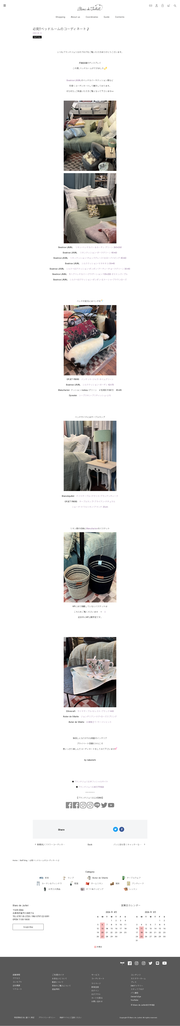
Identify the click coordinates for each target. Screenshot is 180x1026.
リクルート (17, 989)
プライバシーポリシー (47, 1017)
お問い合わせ (97, 1001)
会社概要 (16, 985)
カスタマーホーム (138, 978)
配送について (57, 982)
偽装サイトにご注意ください (71, 1017)
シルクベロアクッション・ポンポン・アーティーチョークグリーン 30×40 (98, 268)
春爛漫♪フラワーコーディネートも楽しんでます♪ (54, 844)
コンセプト (17, 981)
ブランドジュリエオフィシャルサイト (91, 781)
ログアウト (96, 994)
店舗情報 (16, 974)
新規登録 (95, 987)
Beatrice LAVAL (74, 80)
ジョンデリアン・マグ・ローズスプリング (99, 716)
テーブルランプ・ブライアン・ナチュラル (97, 501)
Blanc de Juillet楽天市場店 (144, 1005)
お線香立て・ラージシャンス (98, 721)
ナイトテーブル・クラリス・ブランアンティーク (97, 496)
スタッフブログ (137, 989)
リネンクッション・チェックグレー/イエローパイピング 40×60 (98, 257)
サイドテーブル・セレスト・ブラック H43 (95, 711)
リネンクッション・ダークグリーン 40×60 (98, 252)
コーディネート (97, 978)
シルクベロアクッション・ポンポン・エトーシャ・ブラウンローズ (98, 279)
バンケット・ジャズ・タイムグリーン (97, 379)
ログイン (95, 990)
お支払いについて (59, 978)
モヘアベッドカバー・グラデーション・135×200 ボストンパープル (98, 274)
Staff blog (37, 37)
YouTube (134, 1000)
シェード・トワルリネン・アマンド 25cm (90, 506)
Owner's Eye (136, 996)
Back (90, 844)
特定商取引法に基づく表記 (24, 1017)
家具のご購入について (61, 985)
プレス (133, 982)
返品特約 (55, 989)
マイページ (96, 983)
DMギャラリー (137, 985)
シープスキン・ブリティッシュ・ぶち (95, 395)
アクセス (16, 978)
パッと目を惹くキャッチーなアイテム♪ (130, 844)
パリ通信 (134, 992)
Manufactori (92, 528)
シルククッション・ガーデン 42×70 (98, 384)
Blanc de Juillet (20, 905)
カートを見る (97, 997)
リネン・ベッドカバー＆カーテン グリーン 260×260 (98, 247)
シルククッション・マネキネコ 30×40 (98, 263)
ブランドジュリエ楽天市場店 (91, 786)
